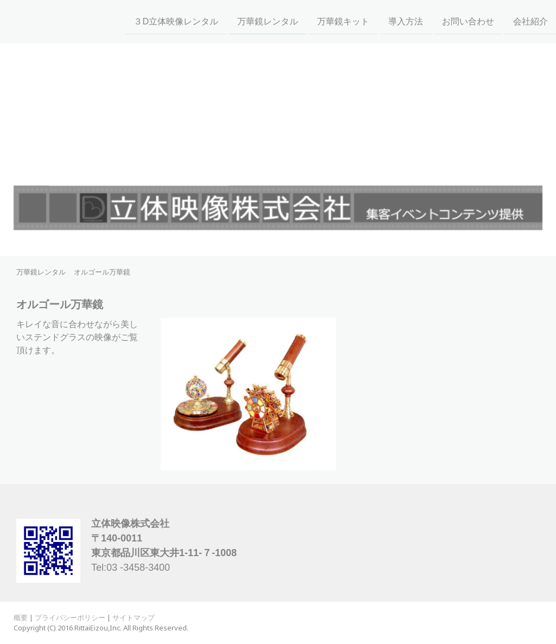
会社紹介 (530, 20)
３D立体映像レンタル (176, 20)
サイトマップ (133, 617)
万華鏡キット (343, 20)
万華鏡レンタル (267, 20)
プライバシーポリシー (70, 617)
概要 (21, 617)
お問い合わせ (468, 20)
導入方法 (405, 20)
